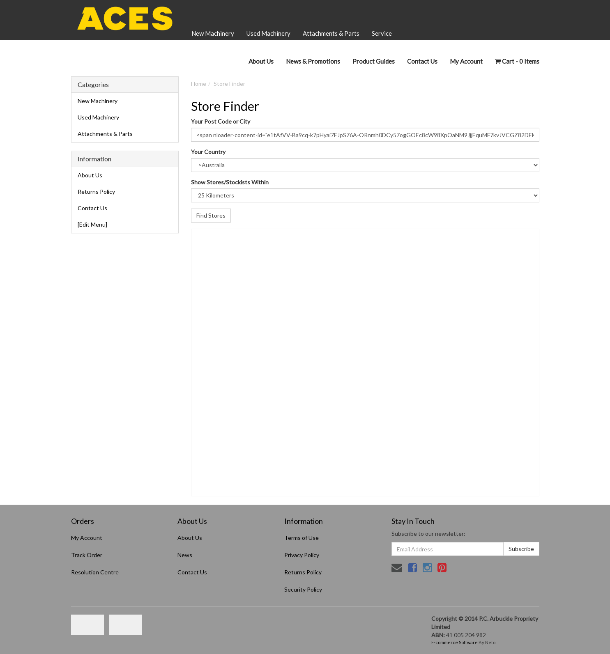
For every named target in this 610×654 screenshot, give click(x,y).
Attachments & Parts (331, 33)
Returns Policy (96, 191)
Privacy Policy (301, 554)
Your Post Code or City (220, 121)
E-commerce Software (454, 642)
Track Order (86, 554)
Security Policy (303, 589)
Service (382, 33)
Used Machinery (268, 33)
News (184, 554)
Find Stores (211, 215)
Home (198, 83)
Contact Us (422, 61)
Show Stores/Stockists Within (230, 182)
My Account (86, 537)
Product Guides (373, 61)
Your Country (208, 151)
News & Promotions (313, 61)
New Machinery (212, 33)
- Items (517, 61)
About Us (261, 61)
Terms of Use (301, 537)
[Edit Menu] (92, 224)
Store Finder (229, 83)
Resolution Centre (95, 572)
